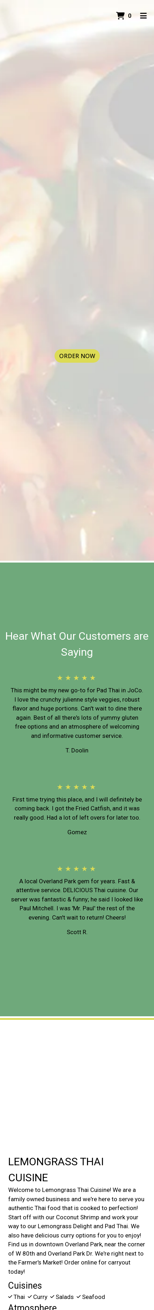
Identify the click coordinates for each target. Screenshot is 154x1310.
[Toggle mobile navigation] (143, 16)
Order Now (77, 356)
